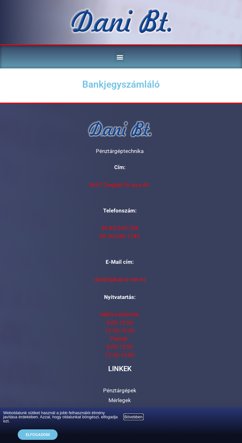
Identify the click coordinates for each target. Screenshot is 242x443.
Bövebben (133, 417)
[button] (120, 57)
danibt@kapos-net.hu (119, 279)
